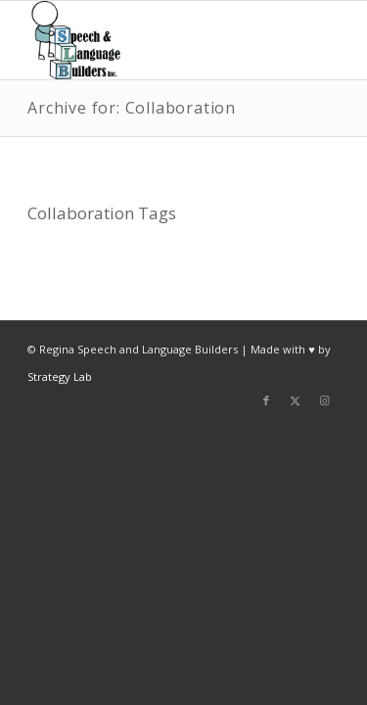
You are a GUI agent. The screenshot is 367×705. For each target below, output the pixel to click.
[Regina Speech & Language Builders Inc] (152, 40)
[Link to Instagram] (325, 400)
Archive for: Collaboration (131, 107)
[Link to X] (295, 400)
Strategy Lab (59, 376)
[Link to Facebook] (266, 400)
